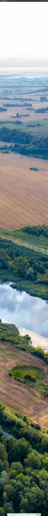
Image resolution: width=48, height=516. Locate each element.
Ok (38, 514)
